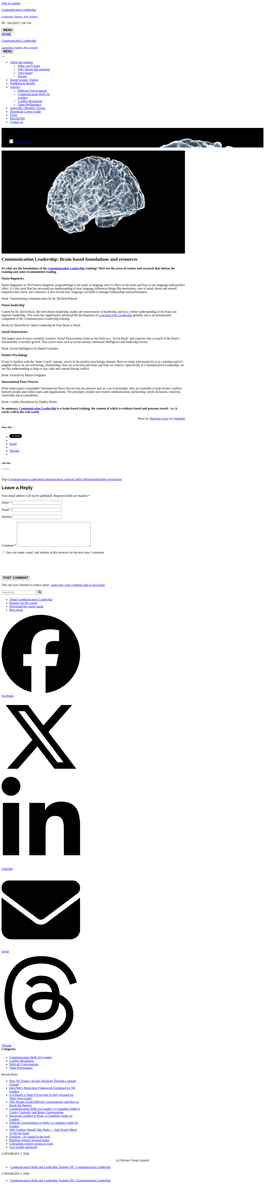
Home (6, 34)
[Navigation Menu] (8, 30)
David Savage (22, 142)
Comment (9, 550)
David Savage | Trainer (24, 79)
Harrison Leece (159, 418)
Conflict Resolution (30, 101)
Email (6, 509)
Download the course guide (26, 611)
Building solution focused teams (29, 1144)
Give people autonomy (23, 1151)
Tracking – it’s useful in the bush (29, 1141)
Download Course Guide (25, 111)
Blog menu (16, 614)
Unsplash (179, 418)
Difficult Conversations (32, 90)
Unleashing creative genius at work (31, 1148)
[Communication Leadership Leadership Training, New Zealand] (132, 13)
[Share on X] (41, 779)
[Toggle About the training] (69, 62)
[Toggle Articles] (69, 87)
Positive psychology (109, 479)
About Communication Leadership (30, 604)
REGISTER (17, 118)
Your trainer (25, 73)
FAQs (13, 115)
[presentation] (28, 569)
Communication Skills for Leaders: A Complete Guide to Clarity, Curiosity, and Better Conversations (44, 1115)
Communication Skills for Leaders (34, 96)
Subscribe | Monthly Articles (28, 108)
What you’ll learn (29, 66)
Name (6, 502)
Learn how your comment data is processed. (77, 589)
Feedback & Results (22, 83)
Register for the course (23, 607)
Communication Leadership (66, 268)
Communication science (58, 479)
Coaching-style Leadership (115, 315)
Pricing (22, 76)
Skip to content (11, 3)
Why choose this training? (34, 69)
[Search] (19, 597)
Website (6, 516)
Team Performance (29, 104)
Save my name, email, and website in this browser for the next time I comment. (55, 557)
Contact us (16, 122)
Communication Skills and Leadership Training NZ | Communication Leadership (60, 1171)
